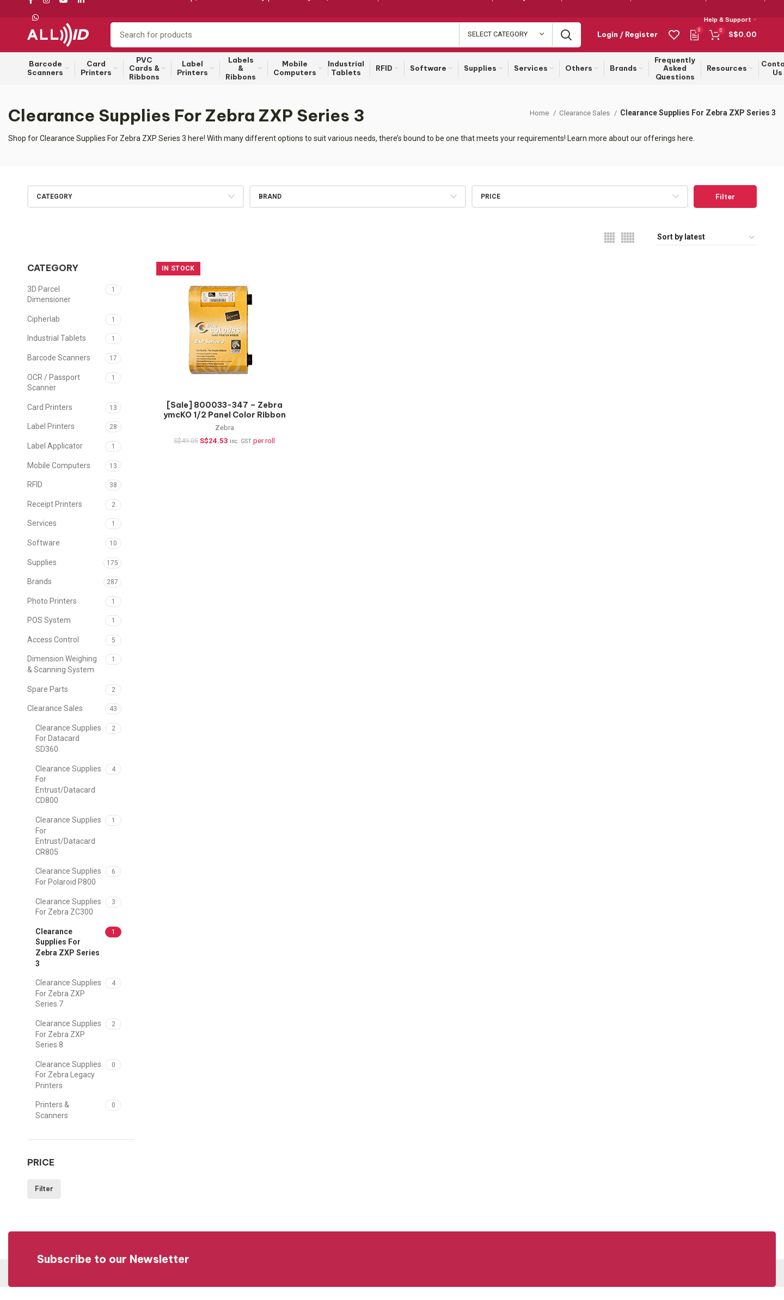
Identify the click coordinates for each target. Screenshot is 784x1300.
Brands (39, 594)
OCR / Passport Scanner (53, 396)
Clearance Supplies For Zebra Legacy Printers (68, 1088)
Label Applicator (55, 459)
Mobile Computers (58, 478)
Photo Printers (52, 614)
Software (43, 555)
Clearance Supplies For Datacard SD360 (68, 751)
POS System (49, 633)
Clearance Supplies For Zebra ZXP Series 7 (68, 1006)
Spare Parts (47, 702)
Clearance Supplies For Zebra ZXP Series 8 (68, 1047)
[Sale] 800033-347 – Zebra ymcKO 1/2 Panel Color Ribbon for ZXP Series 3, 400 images (221, 430)
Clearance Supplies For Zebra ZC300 (68, 920)
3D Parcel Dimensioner (49, 307)
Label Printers (51, 439)
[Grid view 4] (609, 251)
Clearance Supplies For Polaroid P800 (68, 889)
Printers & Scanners (52, 1123)
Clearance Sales (582, 125)
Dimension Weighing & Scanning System (62, 677)
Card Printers (49, 420)
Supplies (42, 575)
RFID (34, 497)
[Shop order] (706, 251)
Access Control (53, 652)
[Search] (346, 41)
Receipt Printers (54, 517)
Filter (725, 209)
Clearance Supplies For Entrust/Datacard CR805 (68, 849)
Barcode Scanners (58, 370)
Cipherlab (43, 332)
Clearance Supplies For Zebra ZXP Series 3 (67, 960)
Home (533, 125)
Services (42, 536)
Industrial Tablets (56, 351)
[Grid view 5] (627, 251)
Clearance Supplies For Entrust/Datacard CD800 (68, 797)
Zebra (221, 443)
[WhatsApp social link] (35, 18)
